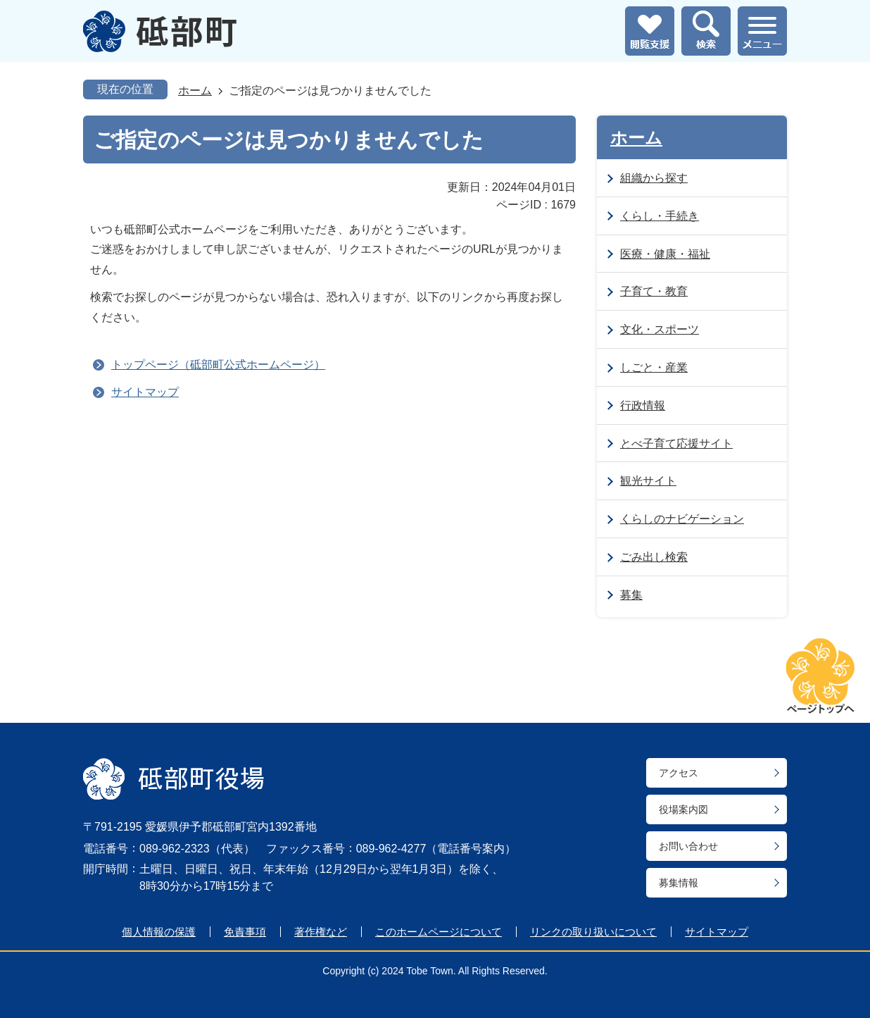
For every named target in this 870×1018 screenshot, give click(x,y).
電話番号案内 (471, 849)
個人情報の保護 (159, 931)
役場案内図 (683, 809)
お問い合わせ (688, 846)
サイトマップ (145, 392)
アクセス (678, 772)
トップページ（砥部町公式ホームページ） (218, 365)
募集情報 (678, 882)
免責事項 (245, 931)
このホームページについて (438, 931)
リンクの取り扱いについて (593, 931)
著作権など (320, 931)
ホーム (195, 91)
